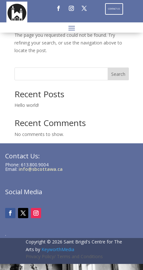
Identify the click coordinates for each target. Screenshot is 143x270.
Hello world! (26, 105)
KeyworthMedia (57, 249)
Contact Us (114, 8)
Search (118, 74)
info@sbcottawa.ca (41, 169)
